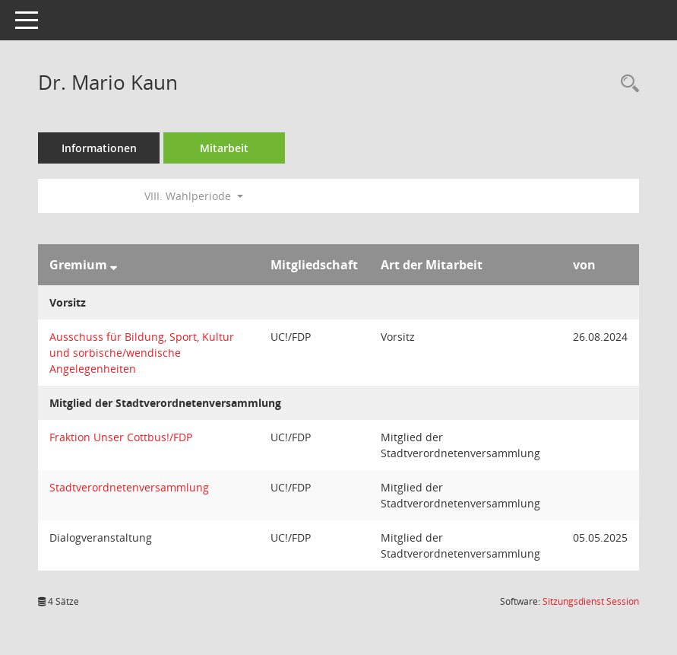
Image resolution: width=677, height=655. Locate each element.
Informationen (99, 148)
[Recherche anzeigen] (626, 84)
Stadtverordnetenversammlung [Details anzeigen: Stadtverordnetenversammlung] (129, 487)
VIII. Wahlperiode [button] (193, 196)
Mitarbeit (224, 148)
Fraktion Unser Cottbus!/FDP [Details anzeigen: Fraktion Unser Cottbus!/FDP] (120, 437)
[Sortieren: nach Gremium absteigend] (113, 264)
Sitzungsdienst (591, 601)
